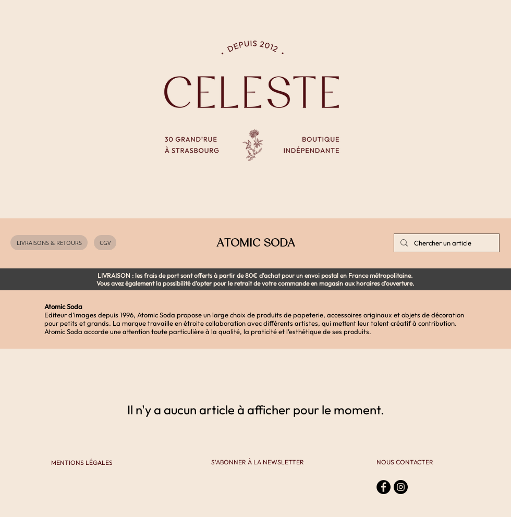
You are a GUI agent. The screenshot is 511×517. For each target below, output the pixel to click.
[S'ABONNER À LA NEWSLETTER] (257, 462)
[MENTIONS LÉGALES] (81, 463)
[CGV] (105, 242)
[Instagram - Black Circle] (401, 487)
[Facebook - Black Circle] (383, 487)
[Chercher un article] (445, 243)
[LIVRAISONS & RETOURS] (49, 242)
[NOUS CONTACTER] (404, 462)
